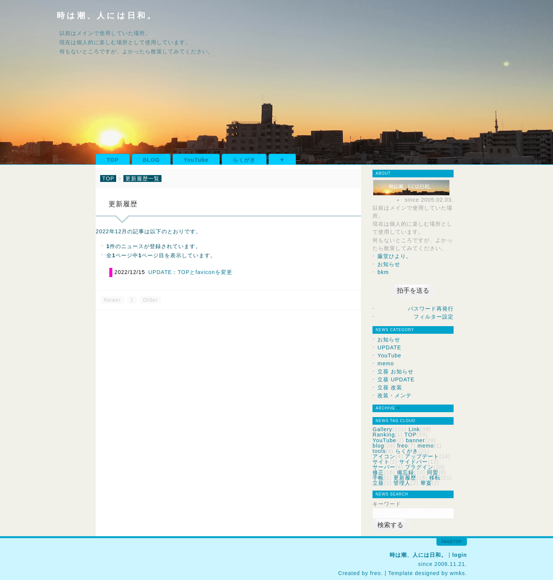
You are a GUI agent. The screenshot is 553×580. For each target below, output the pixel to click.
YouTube (196, 160)
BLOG (151, 160)
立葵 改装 (389, 387)
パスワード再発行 (431, 309)
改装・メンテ (394, 395)
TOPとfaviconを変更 (204, 272)
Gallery (382, 429)
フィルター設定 (434, 317)
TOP (113, 160)
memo (385, 363)
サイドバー (413, 462)
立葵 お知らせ (395, 371)
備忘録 (405, 472)
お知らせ (388, 264)
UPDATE (160, 272)
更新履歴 (404, 478)
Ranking (383, 435)
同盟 (432, 472)
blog (378, 446)
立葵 (378, 483)
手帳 (378, 478)
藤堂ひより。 (394, 256)
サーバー (383, 467)
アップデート (422, 456)
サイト (381, 462)
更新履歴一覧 (142, 178)
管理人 (402, 483)
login (459, 555)
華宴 (426, 483)
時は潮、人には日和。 (107, 15)
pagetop (451, 542)
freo (402, 446)
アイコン (383, 456)
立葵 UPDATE (395, 379)
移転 (435, 478)
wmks (457, 573)
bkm (383, 272)
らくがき (244, 160)
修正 (378, 472)
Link (414, 429)
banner (415, 440)
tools (379, 451)
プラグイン (419, 467)
